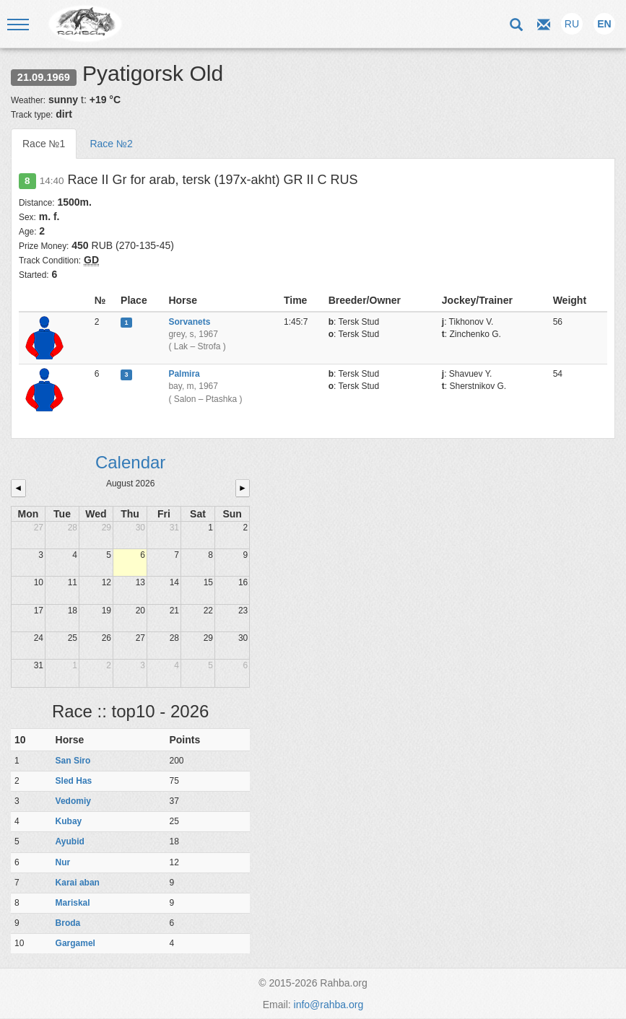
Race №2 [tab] (111, 143)
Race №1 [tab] (43, 143)
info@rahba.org (329, 1004)
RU (572, 24)
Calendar (130, 462)
